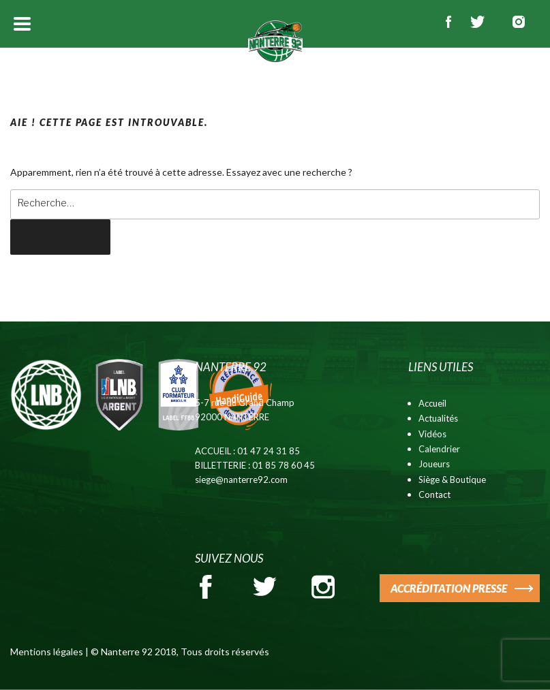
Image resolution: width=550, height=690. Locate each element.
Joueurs (434, 463)
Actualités (438, 418)
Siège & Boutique (452, 479)
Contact (434, 494)
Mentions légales (46, 651)
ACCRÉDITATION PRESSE (449, 588)
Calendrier (439, 448)
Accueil (432, 403)
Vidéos (432, 433)
